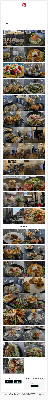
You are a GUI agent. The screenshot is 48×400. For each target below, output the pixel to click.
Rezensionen (23, 9)
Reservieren (9, 381)
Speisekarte (14, 9)
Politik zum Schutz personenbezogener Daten (25, 394)
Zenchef (36, 393)
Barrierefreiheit (41, 394)
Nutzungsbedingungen (13, 394)
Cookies (35, 394)
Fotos (18, 9)
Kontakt (32, 9)
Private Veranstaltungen (18, 382)
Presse (28, 9)
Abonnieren (35, 385)
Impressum (6, 394)
